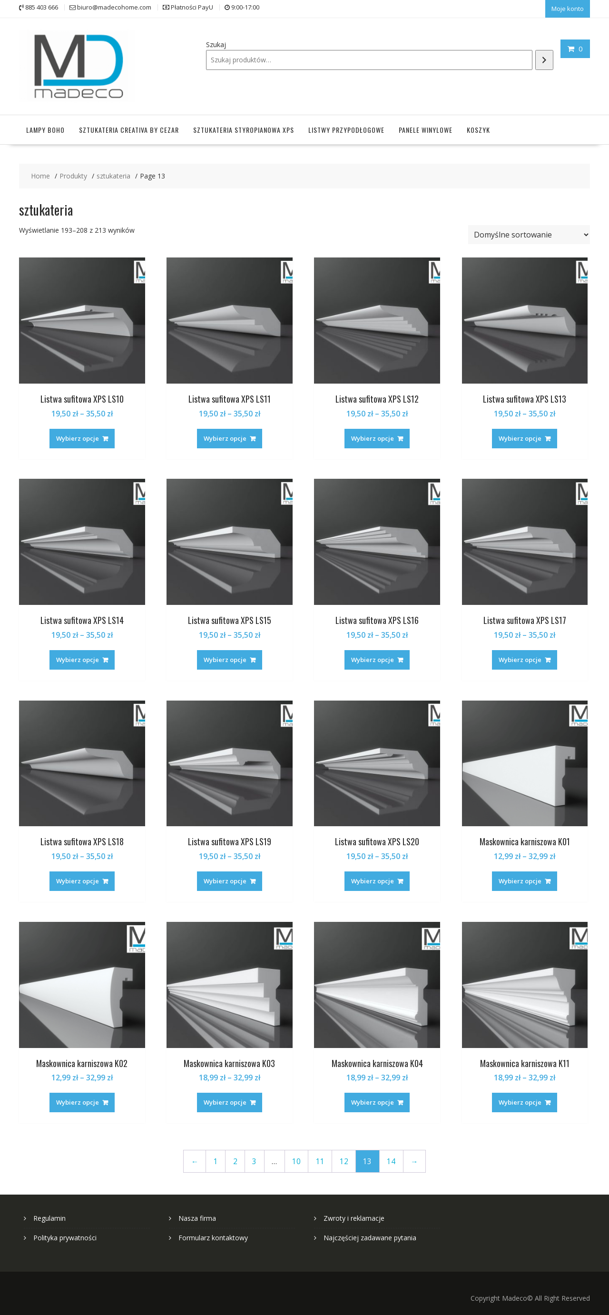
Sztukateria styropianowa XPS (243, 127)
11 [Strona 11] (320, 1158)
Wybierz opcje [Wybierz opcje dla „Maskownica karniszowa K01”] (520, 878)
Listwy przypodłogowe (346, 127)
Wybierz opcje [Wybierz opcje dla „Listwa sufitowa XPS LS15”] (225, 657)
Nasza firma (197, 1215)
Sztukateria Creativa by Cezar (129, 127)
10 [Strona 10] (296, 1158)
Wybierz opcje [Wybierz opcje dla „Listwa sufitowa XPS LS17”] (520, 657)
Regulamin (49, 1215)
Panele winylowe (425, 127)
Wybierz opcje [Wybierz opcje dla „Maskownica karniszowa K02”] (77, 1099)
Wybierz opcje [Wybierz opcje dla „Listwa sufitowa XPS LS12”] (372, 435)
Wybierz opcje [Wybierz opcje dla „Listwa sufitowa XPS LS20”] (372, 878)
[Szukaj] (544, 59)
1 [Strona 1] (216, 1158)
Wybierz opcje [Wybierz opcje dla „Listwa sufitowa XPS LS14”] (77, 657)
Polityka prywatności (65, 1234)
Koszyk (478, 127)
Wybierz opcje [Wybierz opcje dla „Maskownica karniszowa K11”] (520, 1099)
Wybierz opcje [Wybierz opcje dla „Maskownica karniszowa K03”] (225, 1099)
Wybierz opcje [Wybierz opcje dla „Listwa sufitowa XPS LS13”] (520, 435)
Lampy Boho (45, 127)
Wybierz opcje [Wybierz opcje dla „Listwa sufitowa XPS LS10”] (77, 435)
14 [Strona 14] (391, 1158)
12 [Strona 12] (344, 1158)
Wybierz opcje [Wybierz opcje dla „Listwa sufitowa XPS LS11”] (225, 435)
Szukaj (216, 43)
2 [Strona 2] (235, 1158)
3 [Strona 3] (254, 1158)
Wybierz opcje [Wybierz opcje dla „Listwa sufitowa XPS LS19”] (225, 878)
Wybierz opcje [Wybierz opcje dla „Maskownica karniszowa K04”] (372, 1099)
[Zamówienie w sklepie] (529, 231)
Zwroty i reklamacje (354, 1215)
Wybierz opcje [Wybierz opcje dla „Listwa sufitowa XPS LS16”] (372, 657)
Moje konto (567, 8)
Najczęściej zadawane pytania (370, 1234)
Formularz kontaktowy (213, 1234)
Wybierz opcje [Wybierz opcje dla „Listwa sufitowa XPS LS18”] (77, 878)
